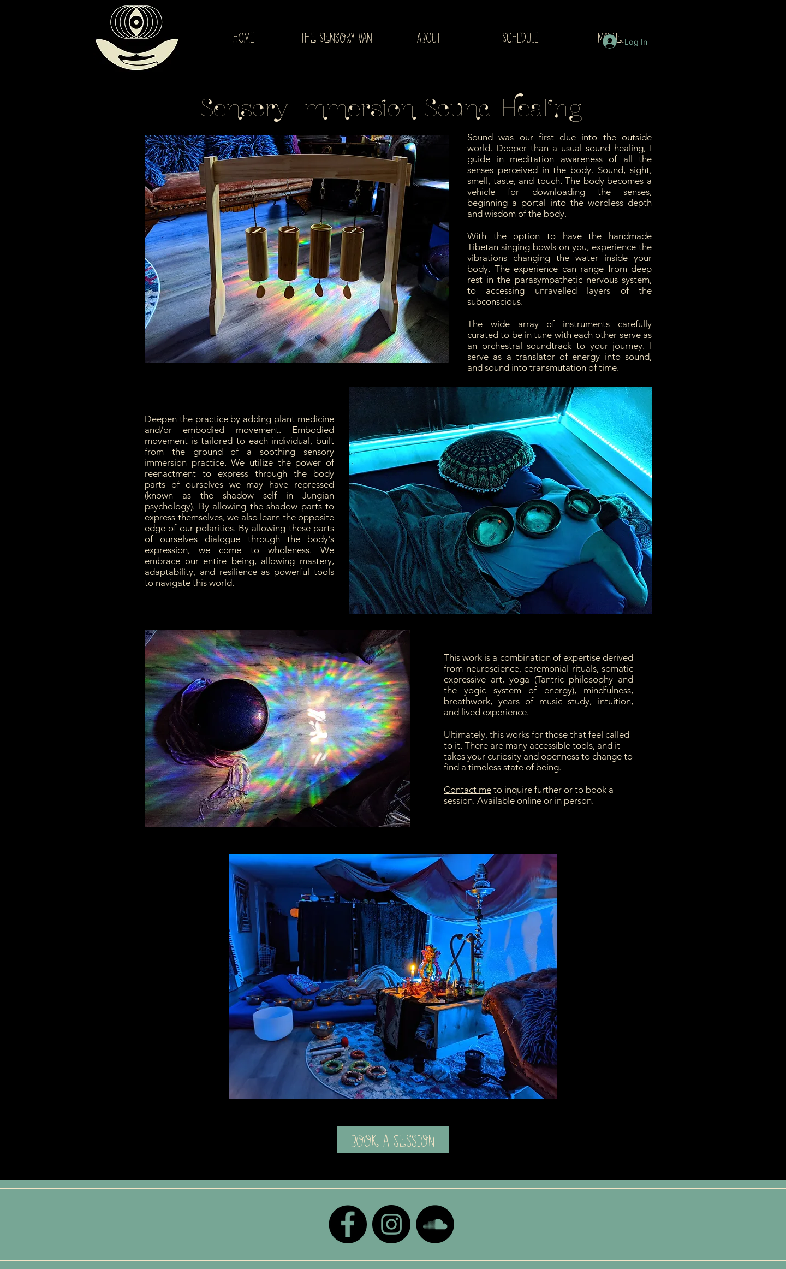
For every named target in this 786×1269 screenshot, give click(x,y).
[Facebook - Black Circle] (348, 1224)
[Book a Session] (393, 1139)
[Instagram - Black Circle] (391, 1224)
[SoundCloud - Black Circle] (435, 1224)
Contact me (467, 789)
